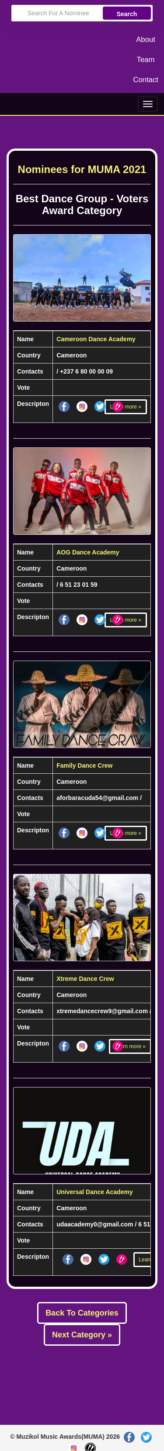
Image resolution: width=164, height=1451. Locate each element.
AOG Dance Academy (87, 552)
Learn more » (125, 407)
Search (127, 13)
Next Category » (82, 1334)
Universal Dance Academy (94, 1191)
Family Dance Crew (84, 765)
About (145, 39)
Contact (145, 80)
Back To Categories (82, 1313)
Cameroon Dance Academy (96, 339)
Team (146, 59)
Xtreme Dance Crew (85, 978)
